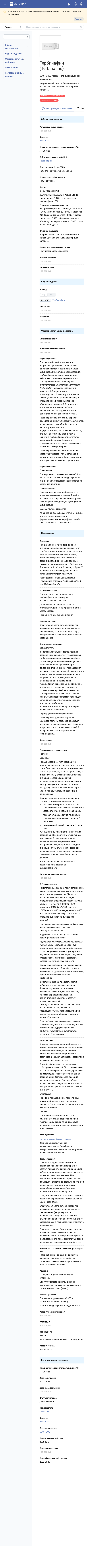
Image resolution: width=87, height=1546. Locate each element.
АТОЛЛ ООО (45, 140)
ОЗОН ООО (45, 1411)
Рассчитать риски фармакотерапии (55, 1139)
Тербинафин (46, 160)
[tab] (57, 109)
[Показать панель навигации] (5, 4)
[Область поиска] (13, 27)
